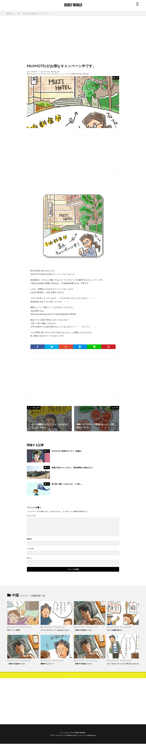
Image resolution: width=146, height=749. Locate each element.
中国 (18, 13)
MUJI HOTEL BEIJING (39, 74)
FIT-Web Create (70, 741)
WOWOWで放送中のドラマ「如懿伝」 (70, 451)
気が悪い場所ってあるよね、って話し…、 (71, 484)
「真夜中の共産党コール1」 (85, 666)
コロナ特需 (71, 74)
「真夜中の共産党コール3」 (85, 630)
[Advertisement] (73, 39)
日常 (57, 72)
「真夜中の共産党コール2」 (18, 666)
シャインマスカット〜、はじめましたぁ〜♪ (55, 631)
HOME (11, 13)
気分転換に (79, 74)
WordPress (92, 741)
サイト (29, 558)
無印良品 (86, 74)
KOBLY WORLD (73, 5)
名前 (29, 539)
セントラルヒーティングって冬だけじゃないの (122, 667)
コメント (31, 515)
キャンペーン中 (62, 74)
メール (30, 548)
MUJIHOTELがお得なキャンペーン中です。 (36, 13)
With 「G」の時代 (14, 630)
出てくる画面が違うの (115, 630)
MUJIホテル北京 (52, 74)
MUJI (30, 74)
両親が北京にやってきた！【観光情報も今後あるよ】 (76, 467)
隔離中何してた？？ (48, 666)
